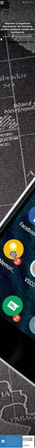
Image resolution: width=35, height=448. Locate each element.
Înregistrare (31, 2)
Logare (26, 2)
